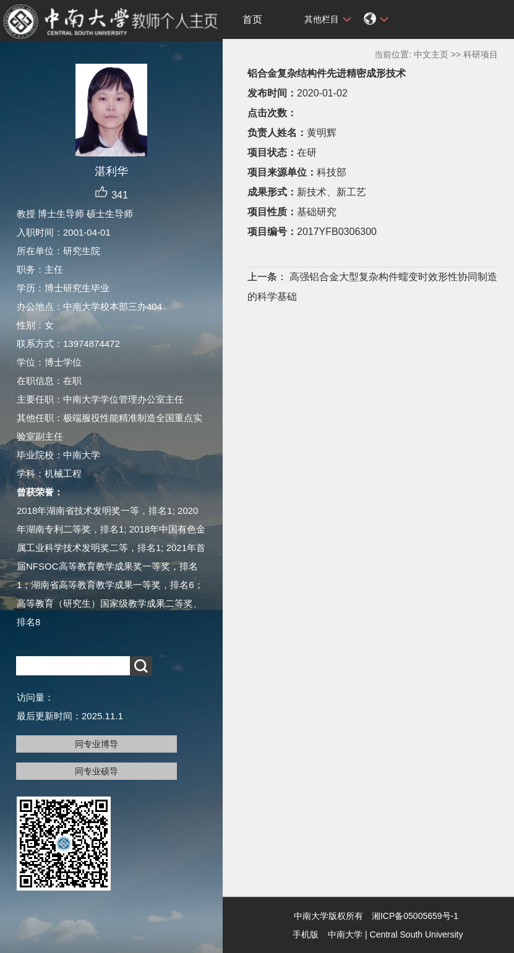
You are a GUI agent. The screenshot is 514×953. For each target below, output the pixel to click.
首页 (252, 19)
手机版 (306, 934)
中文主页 (431, 54)
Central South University (416, 934)
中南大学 (345, 934)
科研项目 (480, 54)
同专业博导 (96, 744)
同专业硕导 (96, 771)
